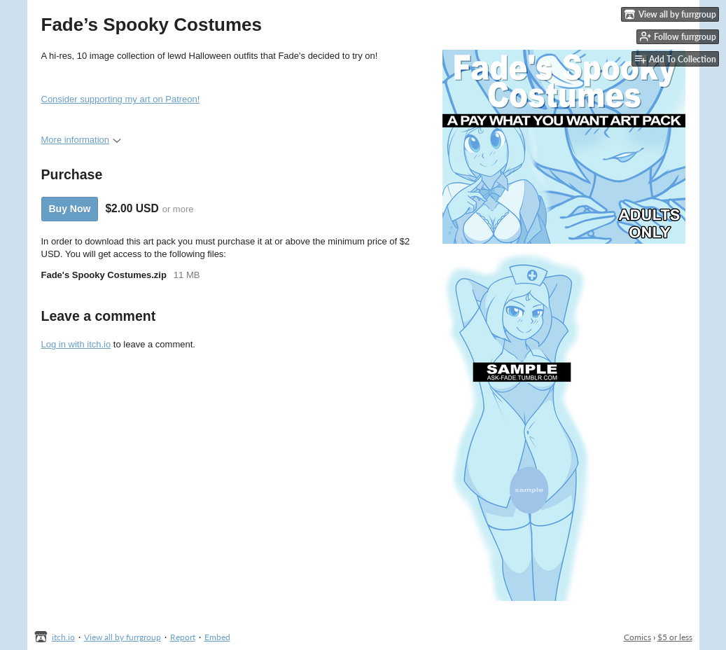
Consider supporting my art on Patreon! (120, 99)
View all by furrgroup (122, 637)
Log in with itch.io (76, 344)
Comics (637, 637)
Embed (217, 637)
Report (182, 637)
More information (81, 139)
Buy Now (70, 208)
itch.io (63, 637)
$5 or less (674, 637)
